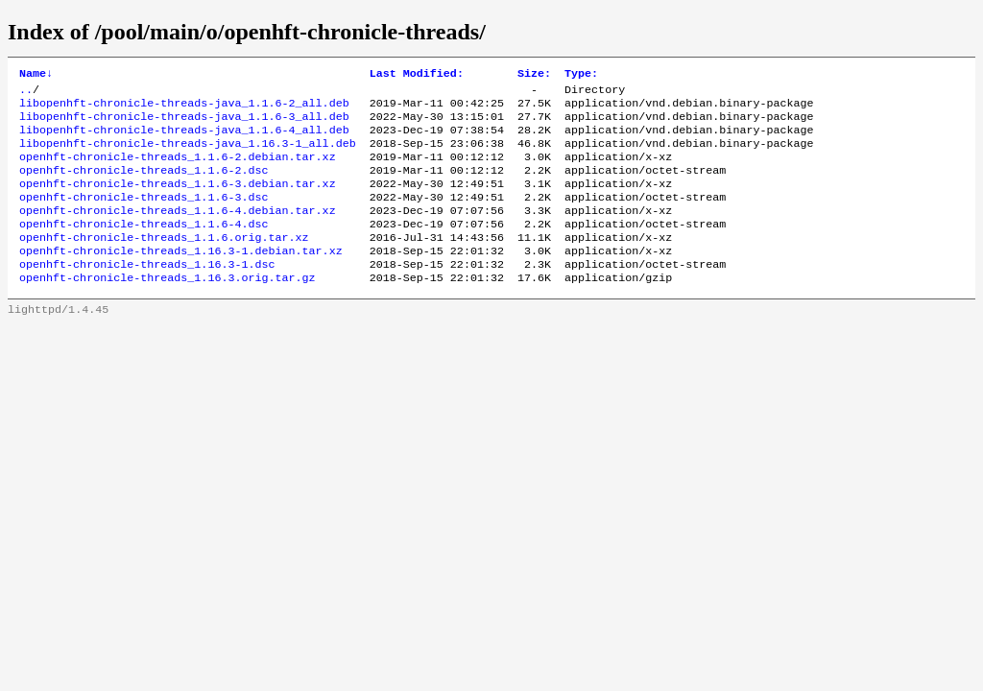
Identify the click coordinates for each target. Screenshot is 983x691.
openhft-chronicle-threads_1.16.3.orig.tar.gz (167, 308)
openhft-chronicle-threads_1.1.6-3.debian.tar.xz (177, 200)
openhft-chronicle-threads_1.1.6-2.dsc (143, 185)
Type (581, 75)
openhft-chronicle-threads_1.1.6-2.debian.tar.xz (177, 170)
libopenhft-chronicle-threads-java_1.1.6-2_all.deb (184, 108)
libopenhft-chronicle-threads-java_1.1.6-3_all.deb (184, 123)
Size (534, 75)
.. (26, 93)
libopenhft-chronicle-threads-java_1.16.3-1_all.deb (187, 154)
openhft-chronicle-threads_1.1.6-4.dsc (143, 246)
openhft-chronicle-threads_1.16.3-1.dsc (147, 292)
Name (36, 75)
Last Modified (417, 75)
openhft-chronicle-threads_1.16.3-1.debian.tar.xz (181, 277)
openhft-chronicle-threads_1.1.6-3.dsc (143, 216)
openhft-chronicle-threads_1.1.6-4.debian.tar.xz (177, 231)
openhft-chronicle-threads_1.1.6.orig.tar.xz (164, 262)
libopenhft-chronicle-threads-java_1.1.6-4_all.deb (184, 139)
